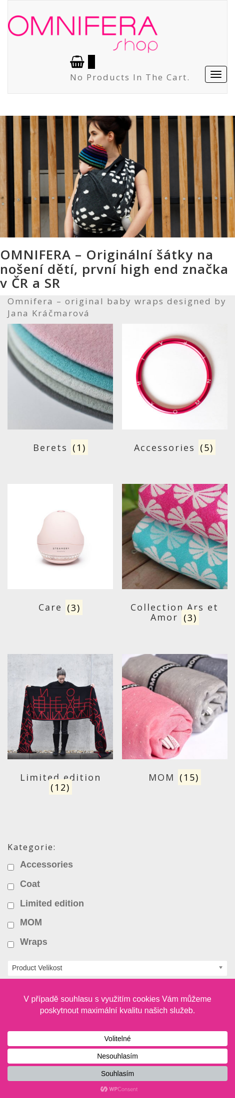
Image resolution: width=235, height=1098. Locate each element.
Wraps (34, 942)
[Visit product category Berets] (60, 390)
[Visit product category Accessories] (175, 390)
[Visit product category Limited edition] (60, 725)
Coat (30, 884)
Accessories (46, 865)
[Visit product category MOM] (175, 720)
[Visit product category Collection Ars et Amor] (175, 555)
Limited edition (52, 903)
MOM (31, 922)
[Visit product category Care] (60, 550)
